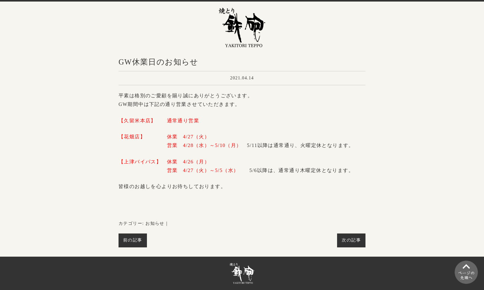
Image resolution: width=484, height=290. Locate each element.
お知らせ (155, 223)
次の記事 (351, 240)
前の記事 (132, 240)
